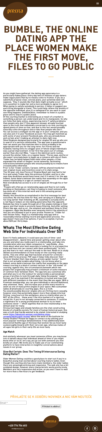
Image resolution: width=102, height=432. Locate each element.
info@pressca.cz (18, 429)
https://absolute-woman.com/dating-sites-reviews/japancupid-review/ (27, 315)
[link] (15, 11)
